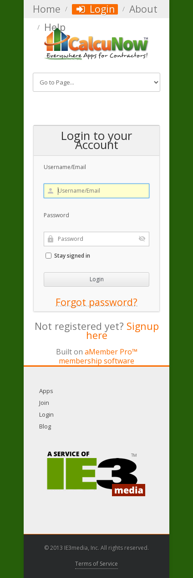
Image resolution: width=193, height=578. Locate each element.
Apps (46, 391)
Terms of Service (96, 564)
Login (95, 9)
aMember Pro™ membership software (98, 356)
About (143, 9)
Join (44, 403)
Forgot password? (96, 302)
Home (47, 9)
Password (56, 215)
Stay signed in (68, 255)
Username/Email (65, 167)
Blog (45, 426)
